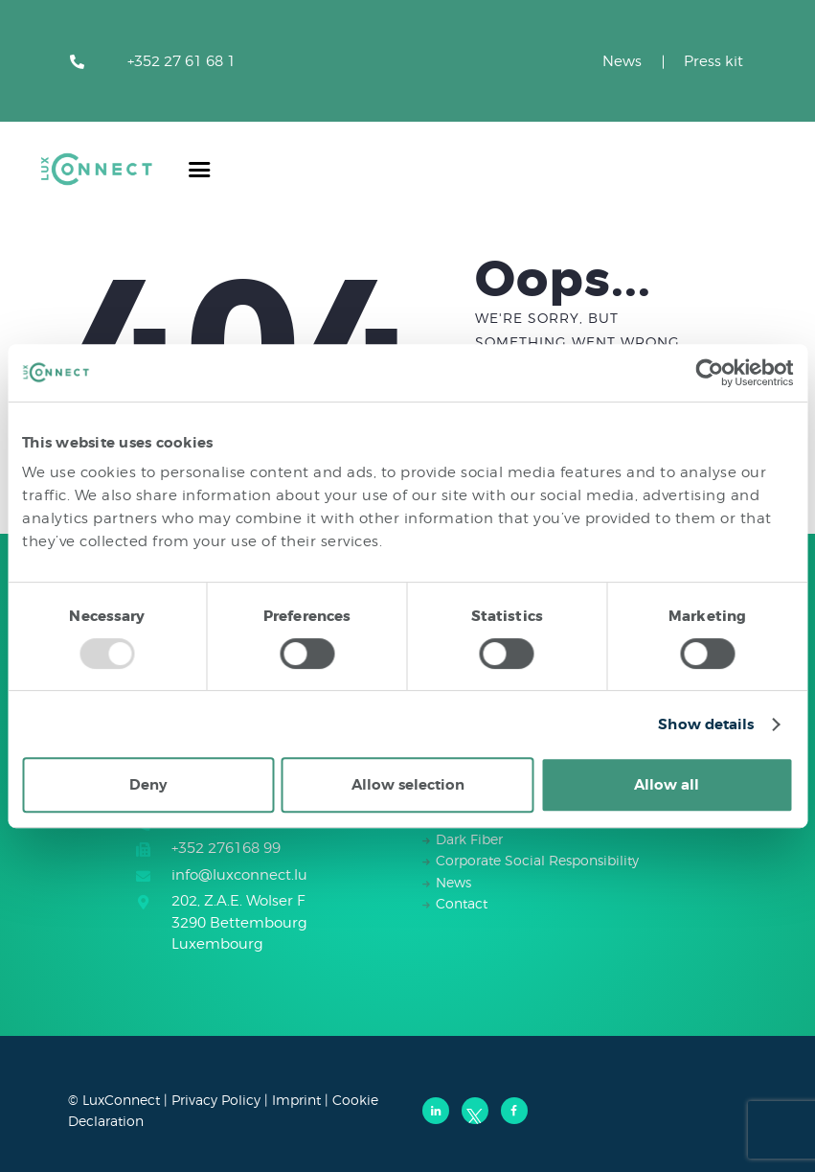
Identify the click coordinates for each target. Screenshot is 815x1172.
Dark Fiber (469, 839)
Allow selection (407, 784)
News (622, 61)
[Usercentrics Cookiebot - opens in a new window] (709, 372)
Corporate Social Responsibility (537, 860)
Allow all (666, 784)
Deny (148, 784)
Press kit (713, 61)
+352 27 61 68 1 (181, 61)
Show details (706, 724)
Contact (461, 903)
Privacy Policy (215, 1100)
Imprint (296, 1100)
